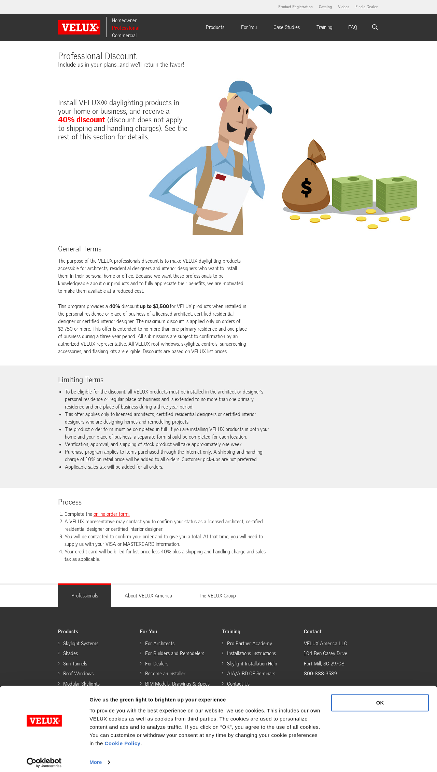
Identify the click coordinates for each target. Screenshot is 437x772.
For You (249, 27)
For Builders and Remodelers (174, 653)
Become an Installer (165, 674)
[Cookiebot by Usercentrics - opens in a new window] (44, 759)
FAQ (352, 27)
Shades (70, 653)
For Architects (159, 643)
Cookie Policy (123, 740)
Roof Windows (78, 674)
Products (215, 27)
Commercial (124, 35)
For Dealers (156, 664)
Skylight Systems (80, 643)
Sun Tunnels (75, 664)
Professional (126, 28)
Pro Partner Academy (249, 643)
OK (380, 699)
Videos (343, 6)
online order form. (112, 514)
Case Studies (286, 27)
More (95, 758)
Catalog (325, 6)
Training (324, 27)
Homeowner (124, 20)
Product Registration (295, 6)
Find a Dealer (366, 6)
